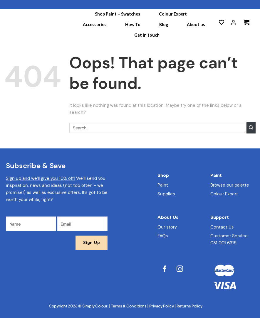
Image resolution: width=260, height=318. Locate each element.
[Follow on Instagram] (180, 270)
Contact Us (222, 227)
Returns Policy (189, 306)
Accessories (94, 24)
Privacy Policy (161, 306)
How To (132, 24)
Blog (163, 24)
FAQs (162, 236)
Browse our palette (229, 185)
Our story (167, 227)
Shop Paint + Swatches (117, 13)
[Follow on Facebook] (165, 270)
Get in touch (147, 35)
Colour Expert (173, 13)
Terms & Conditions (129, 306)
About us (196, 24)
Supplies (166, 194)
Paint (162, 185)
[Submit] (251, 127)
